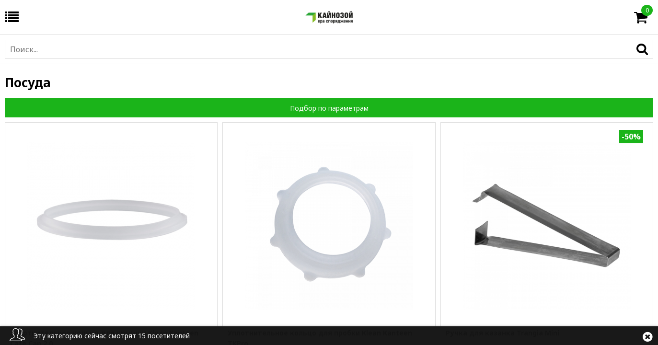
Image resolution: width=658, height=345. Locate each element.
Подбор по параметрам (329, 108)
